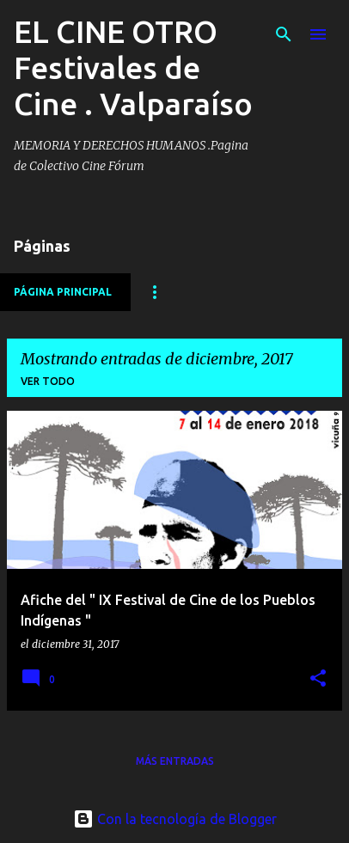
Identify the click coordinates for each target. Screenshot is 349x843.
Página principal (63, 291)
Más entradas (175, 761)
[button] (318, 679)
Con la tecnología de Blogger (175, 819)
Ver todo (48, 381)
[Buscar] (283, 34)
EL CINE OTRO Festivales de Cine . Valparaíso (133, 67)
